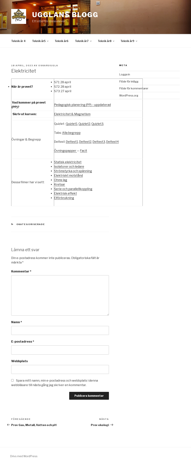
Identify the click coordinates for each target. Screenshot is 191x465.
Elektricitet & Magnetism (72, 114)
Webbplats (19, 361)
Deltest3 (99, 141)
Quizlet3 (97, 124)
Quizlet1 (71, 124)
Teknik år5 (40, 41)
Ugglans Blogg (65, 15)
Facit (83, 150)
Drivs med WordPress (23, 456)
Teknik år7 (83, 41)
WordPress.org (128, 95)
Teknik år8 (106, 41)
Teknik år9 (129, 41)
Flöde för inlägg (128, 81)
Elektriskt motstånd (68, 175)
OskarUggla (48, 65)
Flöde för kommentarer (133, 88)
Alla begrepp (71, 133)
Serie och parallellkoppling (73, 189)
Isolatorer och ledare (69, 166)
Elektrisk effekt (65, 193)
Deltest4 (112, 141)
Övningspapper (65, 150)
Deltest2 (85, 141)
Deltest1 (72, 141)
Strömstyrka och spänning (73, 171)
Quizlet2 (84, 124)
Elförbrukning (64, 198)
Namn (16, 322)
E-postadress (22, 341)
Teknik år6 (61, 41)
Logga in (124, 74)
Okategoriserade (30, 224)
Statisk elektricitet (68, 162)
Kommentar (21, 271)
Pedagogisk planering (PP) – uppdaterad (82, 105)
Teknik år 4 (18, 41)
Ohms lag (60, 180)
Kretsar (59, 184)
